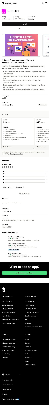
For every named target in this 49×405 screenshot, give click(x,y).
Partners (28, 354)
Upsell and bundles (31, 312)
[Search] (43, 3)
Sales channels (7, 301)
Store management (8, 323)
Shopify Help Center (8, 339)
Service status (30, 365)
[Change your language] (13, 374)
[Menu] (46, 3)
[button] (24, 238)
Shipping (28, 323)
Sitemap (4, 394)
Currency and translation (33, 327)
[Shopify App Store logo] (9, 3)
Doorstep (31, 19)
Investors (28, 347)
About (27, 339)
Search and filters (8, 105)
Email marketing (30, 316)
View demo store (24, 29)
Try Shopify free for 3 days (24, 273)
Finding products (7, 305)
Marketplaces (30, 305)
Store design (6, 316)
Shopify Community (8, 347)
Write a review (7, 187)
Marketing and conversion (10, 319)
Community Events (8, 350)
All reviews (19, 187)
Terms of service (7, 385)
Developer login (7, 380)
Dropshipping (29, 301)
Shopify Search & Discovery (16, 237)
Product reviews (30, 309)
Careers (27, 343)
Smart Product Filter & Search (16, 243)
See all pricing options (16, 154)
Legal (27, 361)
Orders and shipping (8, 312)
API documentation (8, 343)
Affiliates (28, 357)
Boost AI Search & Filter (15, 253)
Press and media (30, 350)
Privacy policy (6, 211)
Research (5, 357)
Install (24, 24)
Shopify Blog (6, 354)
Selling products (7, 309)
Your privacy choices (9, 399)
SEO (26, 319)
